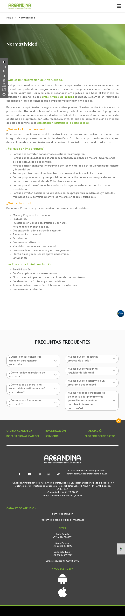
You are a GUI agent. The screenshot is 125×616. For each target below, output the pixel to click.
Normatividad (27, 18)
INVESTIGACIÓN (55, 431)
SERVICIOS (52, 436)
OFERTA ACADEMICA (19, 431)
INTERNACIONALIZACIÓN (22, 436)
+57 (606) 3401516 (62, 546)
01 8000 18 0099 (70, 561)
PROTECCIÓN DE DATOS (99, 436)
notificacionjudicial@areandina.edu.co (87, 474)
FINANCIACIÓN (93, 431)
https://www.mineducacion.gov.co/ (62, 495)
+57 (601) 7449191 (62, 537)
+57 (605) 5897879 (62, 555)
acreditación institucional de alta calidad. (63, 123)
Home (10, 18)
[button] (4, 62)
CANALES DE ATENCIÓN (21, 508)
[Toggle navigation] (118, 6)
